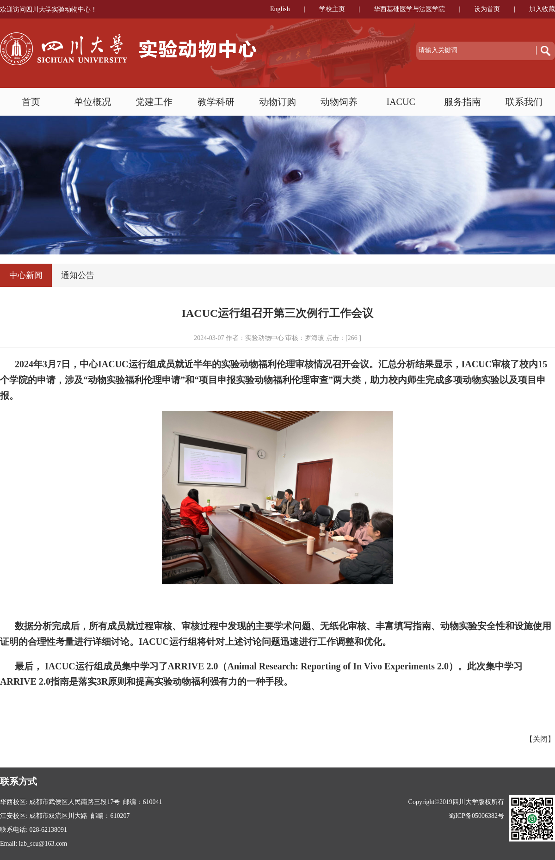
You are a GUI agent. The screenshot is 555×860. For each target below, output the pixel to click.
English (280, 9)
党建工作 (154, 102)
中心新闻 (26, 275)
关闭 (540, 739)
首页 (31, 102)
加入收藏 (542, 9)
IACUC (401, 102)
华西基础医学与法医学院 (409, 9)
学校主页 (332, 9)
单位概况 (92, 102)
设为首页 (487, 9)
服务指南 (462, 102)
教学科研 (215, 102)
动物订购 (277, 102)
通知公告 (77, 275)
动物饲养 (339, 102)
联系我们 (524, 102)
